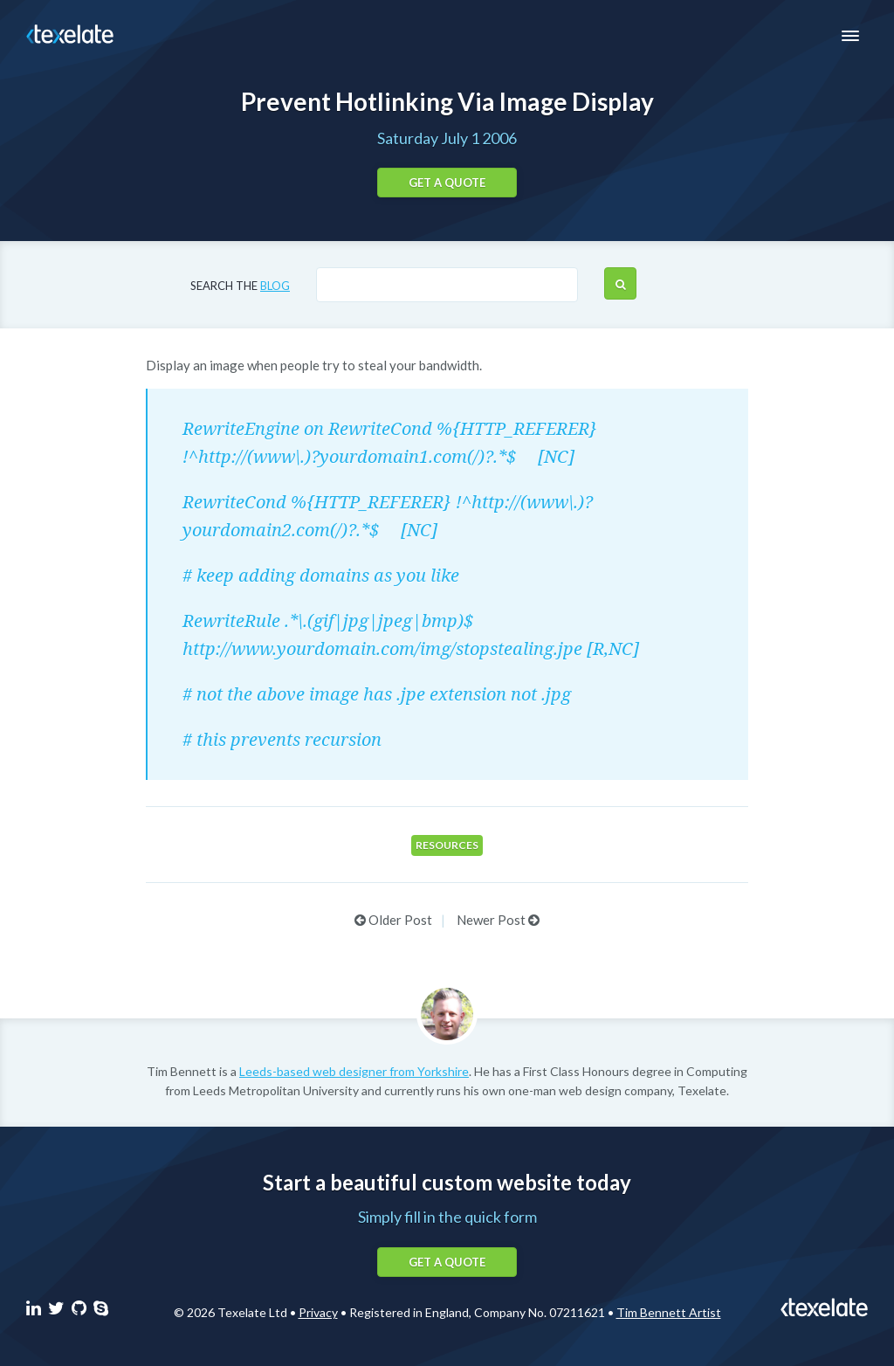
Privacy (318, 1312)
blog (275, 286)
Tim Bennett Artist (668, 1312)
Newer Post (498, 920)
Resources (447, 845)
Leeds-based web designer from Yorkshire (354, 1071)
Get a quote (447, 183)
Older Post (393, 920)
